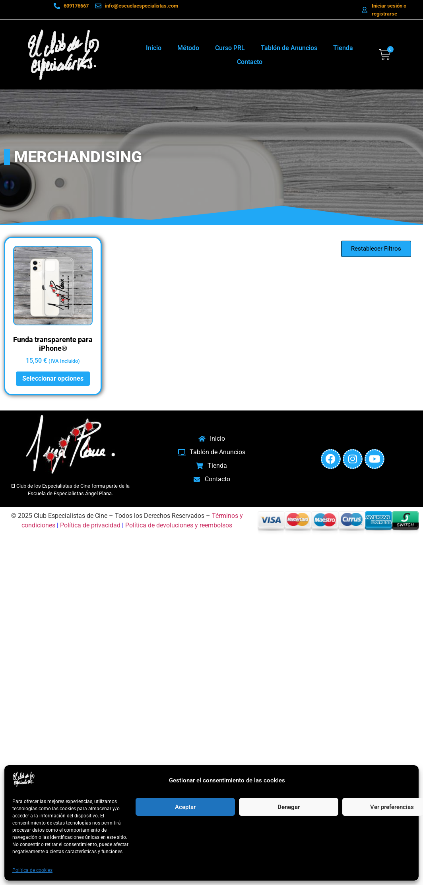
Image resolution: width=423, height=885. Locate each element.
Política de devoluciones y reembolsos (178, 525)
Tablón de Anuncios (289, 48)
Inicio (153, 48)
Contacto (249, 62)
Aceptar (185, 807)
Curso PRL (230, 48)
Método (188, 48)
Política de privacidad (90, 525)
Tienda (343, 48)
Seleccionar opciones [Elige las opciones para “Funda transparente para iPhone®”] (52, 378)
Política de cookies (32, 870)
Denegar (288, 807)
